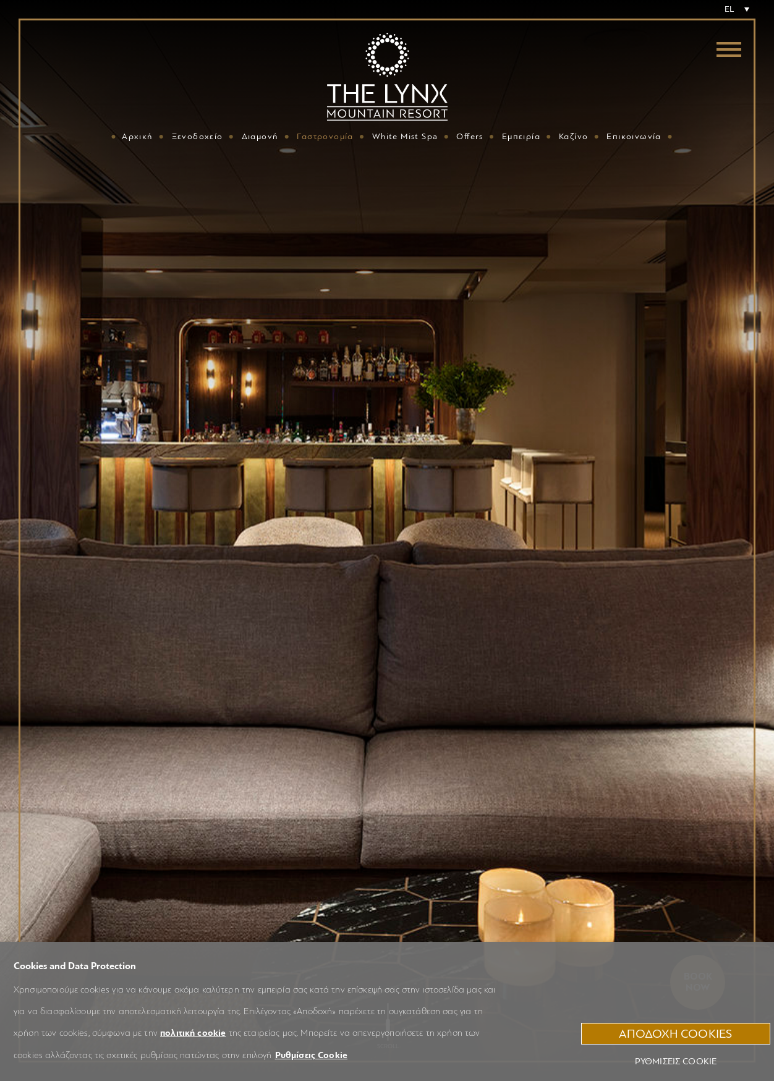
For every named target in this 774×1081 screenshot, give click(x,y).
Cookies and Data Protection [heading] (75, 966)
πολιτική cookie (193, 1033)
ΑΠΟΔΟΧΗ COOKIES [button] (675, 1034)
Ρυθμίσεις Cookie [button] (311, 1055)
